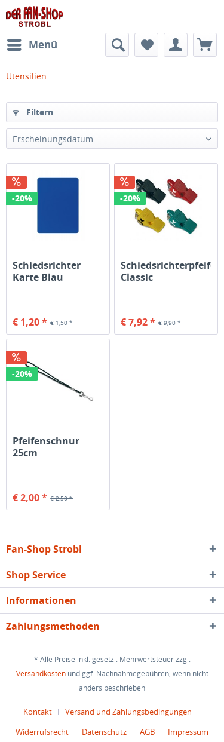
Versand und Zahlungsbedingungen (128, 711)
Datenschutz (104, 731)
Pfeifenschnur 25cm (46, 447)
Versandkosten (41, 674)
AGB (147, 731)
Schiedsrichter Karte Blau (47, 271)
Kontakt (37, 711)
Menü (32, 43)
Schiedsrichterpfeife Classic (166, 271)
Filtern (33, 112)
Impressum (188, 731)
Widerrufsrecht (42, 731)
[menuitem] (31, 45)
